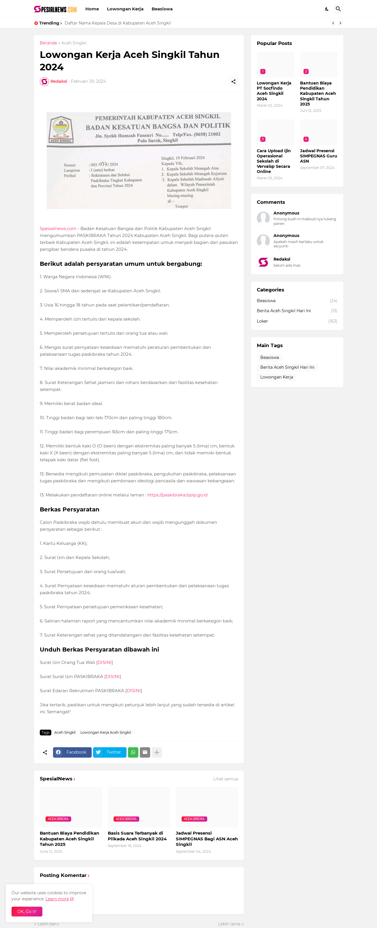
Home (92, 9)
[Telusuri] (338, 9)
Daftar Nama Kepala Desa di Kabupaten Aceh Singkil (118, 23)
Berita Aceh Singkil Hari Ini (297, 311)
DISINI (105, 662)
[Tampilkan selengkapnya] (157, 752)
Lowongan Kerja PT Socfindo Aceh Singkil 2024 (274, 90)
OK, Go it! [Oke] (27, 911)
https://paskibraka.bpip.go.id (177, 495)
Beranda (48, 43)
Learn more (57, 898)
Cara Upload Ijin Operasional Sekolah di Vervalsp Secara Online (274, 161)
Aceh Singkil (73, 43)
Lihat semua (225, 779)
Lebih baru (48, 924)
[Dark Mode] (327, 9)
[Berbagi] (233, 81)
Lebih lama (229, 924)
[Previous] (333, 23)
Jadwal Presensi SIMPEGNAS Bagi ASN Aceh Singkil (207, 838)
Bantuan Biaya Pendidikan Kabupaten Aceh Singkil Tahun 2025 (69, 838)
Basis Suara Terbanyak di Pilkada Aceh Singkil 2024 (137, 836)
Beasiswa (162, 9)
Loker (297, 321)
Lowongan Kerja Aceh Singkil (105, 732)
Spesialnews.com (58, 228)
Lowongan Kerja (125, 9)
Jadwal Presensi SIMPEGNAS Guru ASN (318, 156)
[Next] (340, 23)
